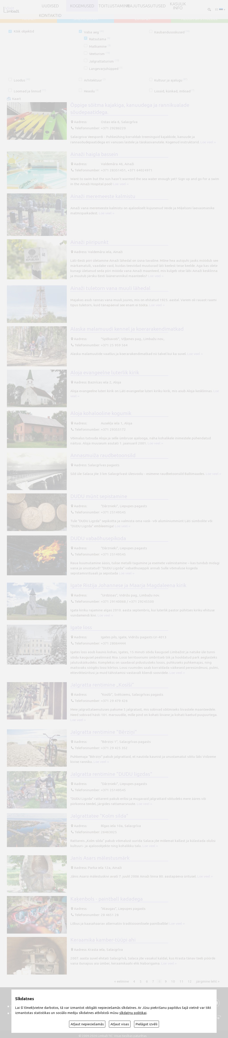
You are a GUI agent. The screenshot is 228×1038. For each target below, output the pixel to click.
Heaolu (91, 91)
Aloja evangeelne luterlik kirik (104, 372)
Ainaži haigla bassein (94, 154)
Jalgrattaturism (104, 61)
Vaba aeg (94, 32)
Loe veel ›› (208, 142)
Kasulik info (178, 6)
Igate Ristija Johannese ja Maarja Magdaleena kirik (128, 585)
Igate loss (81, 627)
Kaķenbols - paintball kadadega (106, 899)
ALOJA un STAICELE (199, 18)
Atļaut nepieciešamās (87, 1024)
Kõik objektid (24, 31)
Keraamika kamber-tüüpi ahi (103, 940)
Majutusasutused (146, 6)
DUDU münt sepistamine (98, 496)
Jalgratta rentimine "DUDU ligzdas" (111, 774)
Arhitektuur (95, 80)
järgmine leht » (208, 981)
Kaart (16, 99)
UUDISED (50, 6)
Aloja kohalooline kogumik (100, 413)
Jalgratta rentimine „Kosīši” (102, 684)
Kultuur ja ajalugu (170, 80)
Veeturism (99, 54)
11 (181, 981)
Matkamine (99, 46)
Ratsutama (99, 39)
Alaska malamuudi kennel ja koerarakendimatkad (127, 329)
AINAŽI (28, 18)
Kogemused (82, 6)
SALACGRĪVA (85, 18)
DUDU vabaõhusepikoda (98, 538)
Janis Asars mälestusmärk (100, 858)
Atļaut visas (119, 1024)
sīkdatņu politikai (133, 1013)
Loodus (22, 80)
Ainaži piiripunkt (89, 242)
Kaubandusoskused (172, 32)
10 (173, 981)
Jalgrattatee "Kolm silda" (99, 816)
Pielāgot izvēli (146, 1024)
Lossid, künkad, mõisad (174, 91)
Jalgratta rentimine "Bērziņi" (103, 732)
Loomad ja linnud (30, 91)
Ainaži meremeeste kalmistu (102, 196)
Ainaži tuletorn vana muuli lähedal (110, 288)
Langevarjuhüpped (105, 69)
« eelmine (121, 981)
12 (190, 981)
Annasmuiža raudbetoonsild (103, 455)
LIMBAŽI (142, 18)
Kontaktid (50, 15)
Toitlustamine (114, 6)
